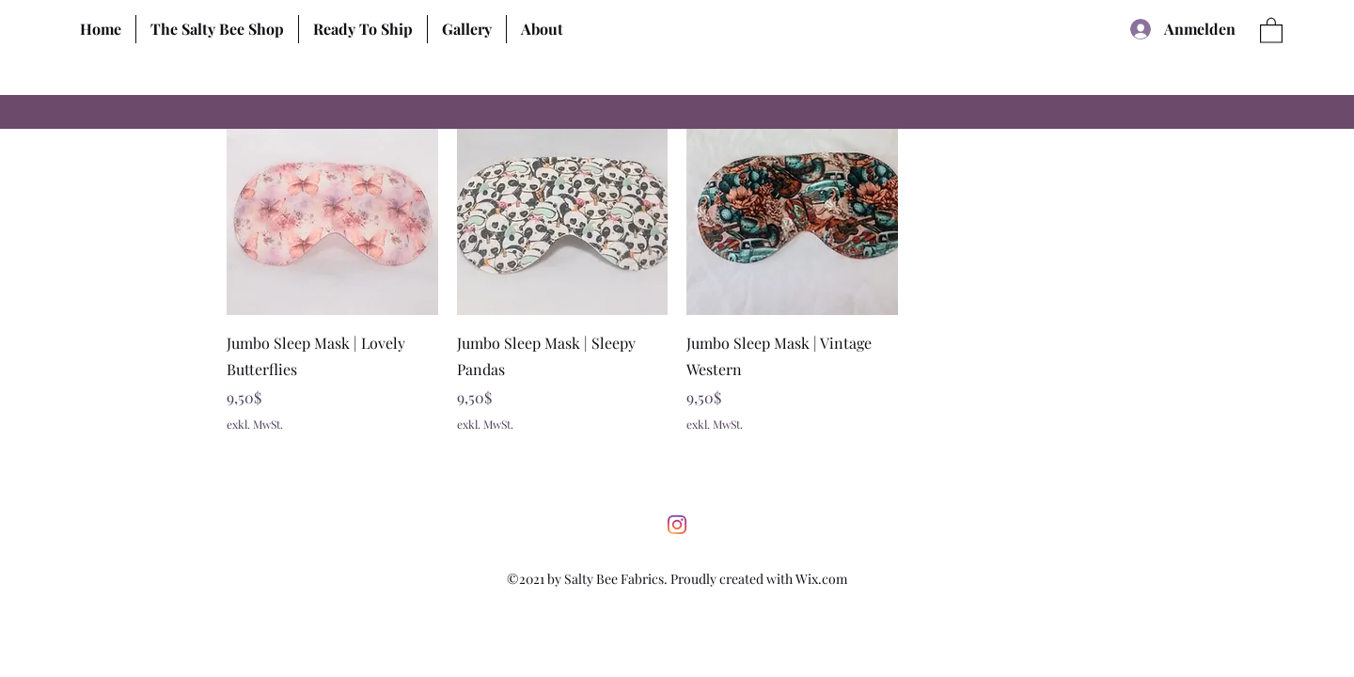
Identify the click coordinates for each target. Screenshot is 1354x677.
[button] (216, 29)
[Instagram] (677, 524)
